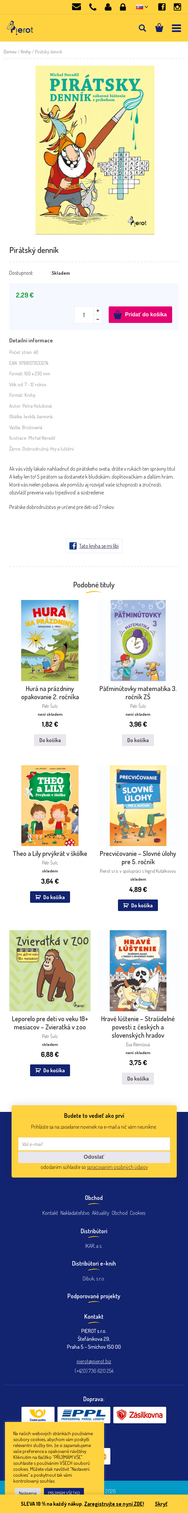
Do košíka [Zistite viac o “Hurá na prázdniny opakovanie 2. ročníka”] (50, 740)
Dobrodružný (35, 449)
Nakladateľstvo (75, 1213)
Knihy (26, 51)
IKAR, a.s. (93, 1246)
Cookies (137, 1213)
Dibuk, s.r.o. (94, 1278)
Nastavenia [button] (28, 1493)
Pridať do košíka (146, 314)
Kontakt (50, 1213)
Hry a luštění (62, 449)
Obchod (120, 1213)
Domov (10, 51)
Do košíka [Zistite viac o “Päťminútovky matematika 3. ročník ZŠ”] (138, 740)
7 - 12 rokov (35, 384)
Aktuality (100, 1213)
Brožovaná (32, 427)
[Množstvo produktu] (88, 315)
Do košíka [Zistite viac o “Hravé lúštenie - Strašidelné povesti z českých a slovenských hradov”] (138, 1078)
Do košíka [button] (54, 897)
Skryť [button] (161, 1503)
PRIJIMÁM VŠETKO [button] (64, 1493)
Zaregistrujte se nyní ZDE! (114, 1503)
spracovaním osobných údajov (117, 1167)
